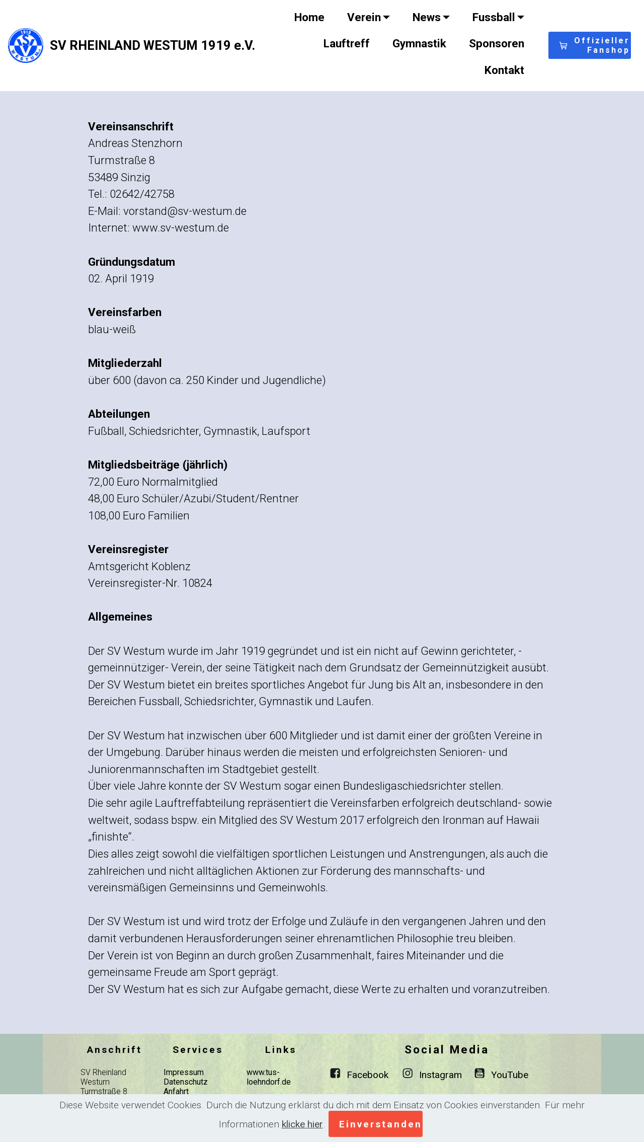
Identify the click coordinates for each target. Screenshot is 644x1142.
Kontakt (504, 69)
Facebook (367, 1075)
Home (309, 17)
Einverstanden (380, 1124)
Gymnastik (419, 43)
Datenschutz (186, 1082)
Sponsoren (496, 43)
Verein (364, 17)
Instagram (440, 1075)
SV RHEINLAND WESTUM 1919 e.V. (152, 45)
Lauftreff (347, 43)
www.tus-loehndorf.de (269, 1077)
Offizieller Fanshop (594, 45)
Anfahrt (176, 1091)
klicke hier (302, 1124)
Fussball (493, 17)
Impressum (184, 1072)
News (427, 17)
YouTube (509, 1075)
